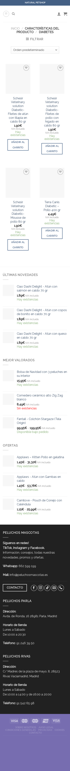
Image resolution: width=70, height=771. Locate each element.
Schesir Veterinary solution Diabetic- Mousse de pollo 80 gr (18, 211)
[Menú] (6, 14)
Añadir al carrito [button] (18, 145)
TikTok (7, 548)
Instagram (20, 548)
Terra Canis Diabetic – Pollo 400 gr (51, 206)
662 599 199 (27, 566)
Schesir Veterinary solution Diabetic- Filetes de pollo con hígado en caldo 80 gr (52, 112)
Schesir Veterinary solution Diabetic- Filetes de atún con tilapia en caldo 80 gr (18, 110)
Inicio (15, 28)
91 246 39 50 (25, 643)
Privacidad (45, 730)
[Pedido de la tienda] (35, 50)
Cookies (60, 730)
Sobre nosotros (25, 727)
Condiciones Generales (20, 730)
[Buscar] (13, 13)
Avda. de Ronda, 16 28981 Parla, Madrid (30, 616)
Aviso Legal (46, 727)
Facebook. (37, 548)
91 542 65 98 (25, 703)
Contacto (35, 732)
